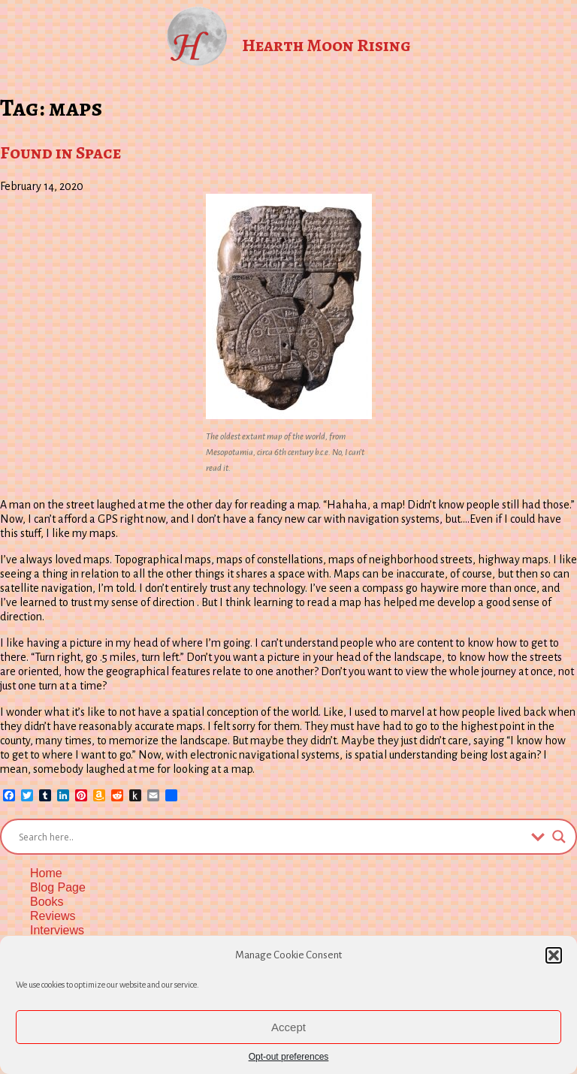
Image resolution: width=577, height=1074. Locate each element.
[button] (553, 955)
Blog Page (58, 887)
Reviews (52, 916)
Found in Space (60, 152)
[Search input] (271, 836)
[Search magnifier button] (558, 836)
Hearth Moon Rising (326, 45)
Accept (288, 1027)
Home (46, 873)
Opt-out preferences (289, 1056)
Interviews (57, 930)
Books (46, 901)
